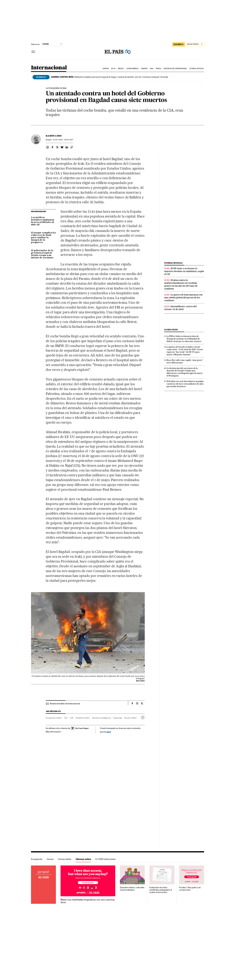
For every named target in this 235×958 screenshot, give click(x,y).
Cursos (50, 859)
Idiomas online (83, 859)
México (121, 69)
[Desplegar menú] (33, 51)
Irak (71, 718)
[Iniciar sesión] (195, 44)
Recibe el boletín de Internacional (65, 703)
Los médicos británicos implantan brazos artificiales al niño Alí (42, 221)
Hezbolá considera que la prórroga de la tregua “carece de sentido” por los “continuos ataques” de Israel (109, 77)
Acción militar (130, 718)
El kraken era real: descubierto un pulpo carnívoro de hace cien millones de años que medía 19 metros (185, 384)
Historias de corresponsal (175, 69)
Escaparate (36, 859)
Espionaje (117, 718)
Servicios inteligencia (101, 718)
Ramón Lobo (54, 135)
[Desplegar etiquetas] (143, 717)
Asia (151, 69)
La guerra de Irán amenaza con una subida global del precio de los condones (183, 297)
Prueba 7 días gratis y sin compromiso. (190, 888)
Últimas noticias (196, 69)
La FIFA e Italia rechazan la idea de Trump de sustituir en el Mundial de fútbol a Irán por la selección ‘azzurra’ (184, 338)
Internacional (49, 68)
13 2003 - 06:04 (63, 140)
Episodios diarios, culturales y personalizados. (132, 888)
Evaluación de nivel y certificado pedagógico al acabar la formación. (160, 889)
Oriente (144, 69)
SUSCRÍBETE (178, 44)
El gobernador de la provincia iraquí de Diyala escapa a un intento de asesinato (42, 254)
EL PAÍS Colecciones (105, 859)
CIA (65, 718)
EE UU (113, 69)
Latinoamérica (132, 69)
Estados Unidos (83, 718)
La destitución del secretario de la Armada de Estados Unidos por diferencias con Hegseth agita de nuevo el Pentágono (185, 372)
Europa (106, 69)
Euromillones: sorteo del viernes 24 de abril (180, 308)
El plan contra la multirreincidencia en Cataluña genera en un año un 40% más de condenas (181, 284)
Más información (54, 731)
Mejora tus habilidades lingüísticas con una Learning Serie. (87, 901)
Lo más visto (171, 329)
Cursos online (64, 859)
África (158, 69)
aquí (109, 731)
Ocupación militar (54, 718)
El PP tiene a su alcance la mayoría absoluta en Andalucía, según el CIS (184, 271)
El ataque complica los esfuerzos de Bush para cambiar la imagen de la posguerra (43, 237)
